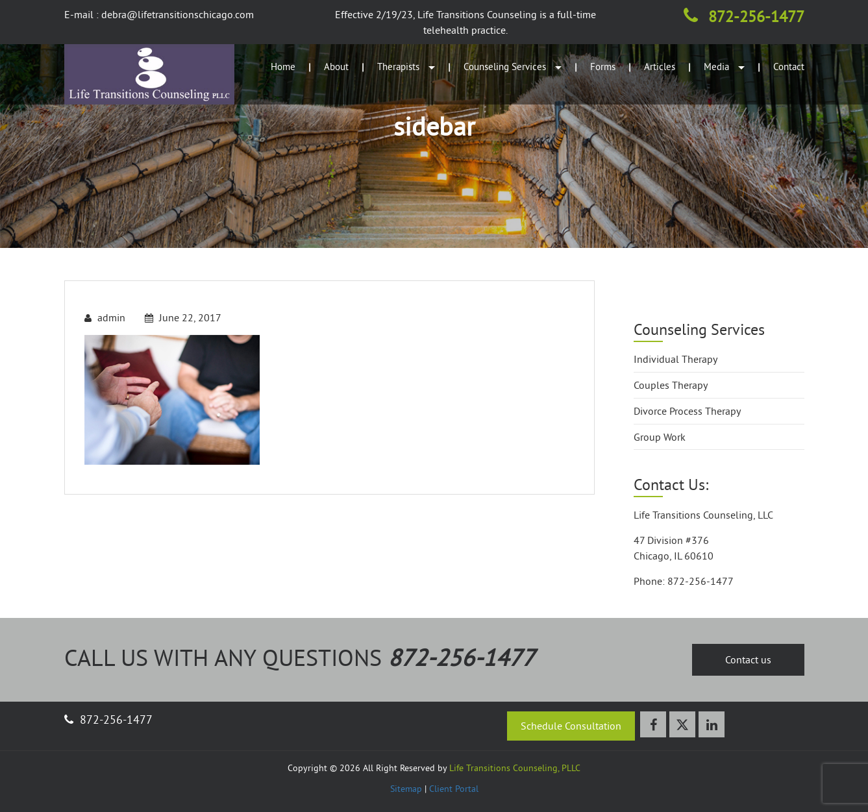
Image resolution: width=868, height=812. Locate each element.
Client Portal (453, 788)
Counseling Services (513, 66)
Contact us (748, 659)
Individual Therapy (675, 358)
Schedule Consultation (571, 725)
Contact (788, 66)
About (336, 66)
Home (283, 66)
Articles (659, 66)
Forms (602, 66)
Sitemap (406, 788)
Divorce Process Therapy (687, 410)
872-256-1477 (744, 16)
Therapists (406, 66)
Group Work (660, 436)
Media (724, 66)
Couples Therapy (671, 384)
